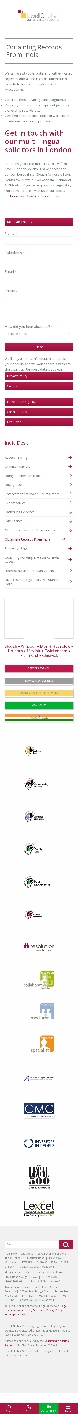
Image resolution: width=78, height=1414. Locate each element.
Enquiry (11, 290)
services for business (39, 680)
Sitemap (10, 1314)
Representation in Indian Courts (29, 570)
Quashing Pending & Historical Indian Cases (33, 559)
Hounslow (16, 196)
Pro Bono (14, 422)
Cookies (20, 1314)
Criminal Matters (17, 466)
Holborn (15, 650)
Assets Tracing (16, 457)
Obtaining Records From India (27, 539)
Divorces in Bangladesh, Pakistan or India (32, 581)
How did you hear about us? (27, 326)
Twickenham (49, 196)
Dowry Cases (14, 484)
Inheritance (13, 521)
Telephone (13, 252)
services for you (39, 668)
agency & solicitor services (39, 693)
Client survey (17, 412)
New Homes (39, 705)
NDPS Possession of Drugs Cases (30, 530)
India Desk (16, 442)
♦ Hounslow (59, 646)
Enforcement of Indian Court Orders (32, 494)
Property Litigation (19, 548)
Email (9, 271)
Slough (30, 196)
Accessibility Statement (32, 1310)
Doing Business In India (23, 475)
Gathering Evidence (20, 512)
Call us (12, 386)
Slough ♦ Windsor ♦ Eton (26, 646)
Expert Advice (15, 503)
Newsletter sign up (21, 401)
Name (10, 233)
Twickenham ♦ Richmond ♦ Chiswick (45, 653)
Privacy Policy (17, 376)
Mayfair (32, 650)
